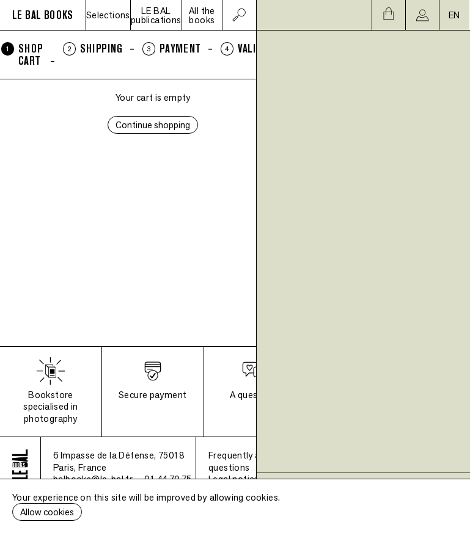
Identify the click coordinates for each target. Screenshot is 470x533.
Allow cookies (47, 512)
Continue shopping (153, 125)
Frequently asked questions (243, 461)
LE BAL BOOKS (42, 15)
